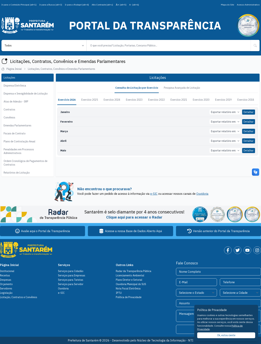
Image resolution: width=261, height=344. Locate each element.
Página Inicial (13, 69)
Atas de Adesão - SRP (16, 101)
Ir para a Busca (50, 4)
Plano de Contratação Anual (19, 141)
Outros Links (124, 265)
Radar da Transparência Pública (133, 271)
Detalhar (249, 112)
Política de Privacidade (129, 297)
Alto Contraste (102, 4)
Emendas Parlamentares (17, 125)
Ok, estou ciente (226, 335)
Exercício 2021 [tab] (179, 99)
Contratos (9, 109)
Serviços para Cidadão (70, 271)
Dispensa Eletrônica (15, 85)
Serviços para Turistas (70, 279)
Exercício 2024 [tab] (112, 99)
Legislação (6, 292)
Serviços (64, 265)
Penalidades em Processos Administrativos (19, 151)
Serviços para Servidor (70, 284)
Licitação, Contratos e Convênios (18, 297)
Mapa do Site (227, 4)
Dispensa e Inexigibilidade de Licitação (26, 93)
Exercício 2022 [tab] (156, 99)
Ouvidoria (202, 193)
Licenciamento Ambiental (130, 275)
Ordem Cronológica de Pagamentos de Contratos (25, 162)
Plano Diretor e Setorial (129, 279)
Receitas (5, 275)
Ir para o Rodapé (77, 4)
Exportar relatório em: (225, 112)
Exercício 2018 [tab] (245, 99)
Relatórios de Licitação (17, 172)
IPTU (119, 292)
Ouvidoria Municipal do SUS (131, 284)
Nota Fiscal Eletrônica (128, 288)
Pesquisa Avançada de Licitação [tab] (182, 87)
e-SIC (154, 193)
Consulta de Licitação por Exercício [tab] (136, 87)
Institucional (7, 271)
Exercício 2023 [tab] (134, 99)
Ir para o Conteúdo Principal (18, 4)
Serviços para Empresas (71, 275)
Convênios (9, 117)
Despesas (5, 279)
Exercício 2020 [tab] (201, 99)
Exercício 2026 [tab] (67, 99)
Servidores (6, 288)
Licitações (9, 77)
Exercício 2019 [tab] (223, 99)
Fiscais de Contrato (15, 133)
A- (134, 4)
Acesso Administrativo (248, 4)
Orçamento (6, 284)
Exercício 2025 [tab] (89, 99)
